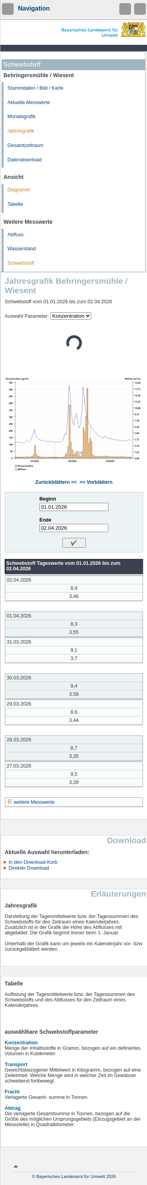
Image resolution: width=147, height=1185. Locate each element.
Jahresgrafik (20, 131)
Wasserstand (21, 248)
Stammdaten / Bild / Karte (35, 88)
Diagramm (18, 190)
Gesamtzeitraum (25, 145)
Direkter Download (29, 868)
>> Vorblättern (96, 482)
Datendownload (24, 160)
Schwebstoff (20, 263)
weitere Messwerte (34, 802)
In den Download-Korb (33, 862)
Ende (45, 520)
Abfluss (15, 234)
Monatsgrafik (21, 116)
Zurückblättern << (56, 482)
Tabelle (15, 204)
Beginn (47, 499)
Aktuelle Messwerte (28, 102)
